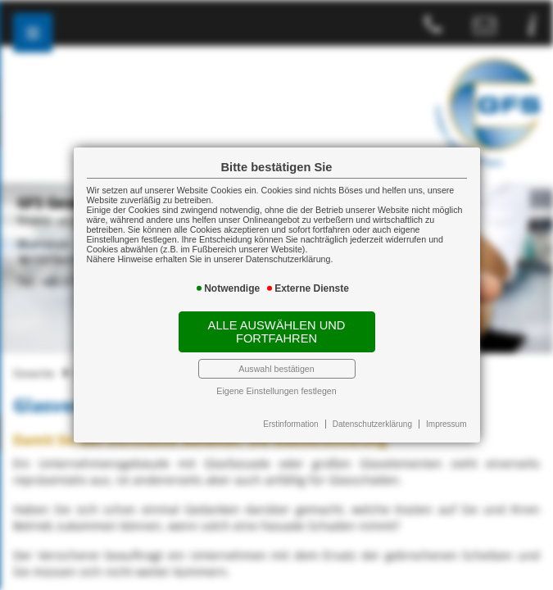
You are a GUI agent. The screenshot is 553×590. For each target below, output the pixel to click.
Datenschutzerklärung (372, 424)
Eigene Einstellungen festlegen (276, 391)
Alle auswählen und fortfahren (277, 332)
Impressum (446, 424)
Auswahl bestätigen (276, 369)
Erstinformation (290, 424)
